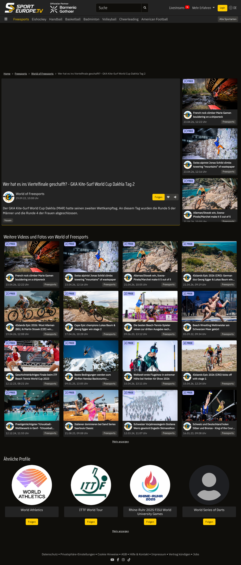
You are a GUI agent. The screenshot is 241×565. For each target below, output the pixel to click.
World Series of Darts (209, 510)
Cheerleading (129, 19)
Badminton (91, 19)
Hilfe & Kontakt (139, 554)
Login (222, 8)
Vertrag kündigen (180, 554)
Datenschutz (50, 554)
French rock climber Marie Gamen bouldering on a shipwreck (212, 114)
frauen (8, 220)
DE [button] (233, 8)
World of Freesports (42, 73)
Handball (55, 19)
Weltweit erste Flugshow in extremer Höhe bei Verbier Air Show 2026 (154, 376)
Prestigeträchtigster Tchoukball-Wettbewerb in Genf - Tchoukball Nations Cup (33, 426)
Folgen (158, 197)
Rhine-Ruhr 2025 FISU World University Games (150, 512)
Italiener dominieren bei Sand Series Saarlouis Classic (94, 426)
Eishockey (39, 19)
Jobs (196, 554)
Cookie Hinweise (108, 554)
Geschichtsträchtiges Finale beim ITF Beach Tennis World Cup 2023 (36, 376)
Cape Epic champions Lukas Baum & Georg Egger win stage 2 (94, 327)
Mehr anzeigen (120, 441)
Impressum (159, 554)
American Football (154, 19)
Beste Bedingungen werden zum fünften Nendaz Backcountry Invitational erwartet (92, 377)
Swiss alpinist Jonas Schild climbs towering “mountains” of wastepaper (214, 164)
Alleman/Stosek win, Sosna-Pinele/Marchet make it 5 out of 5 (212, 214)
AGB (124, 554)
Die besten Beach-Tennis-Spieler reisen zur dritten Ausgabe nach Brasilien (152, 327)
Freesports (21, 19)
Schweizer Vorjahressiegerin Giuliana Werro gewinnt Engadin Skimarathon (154, 426)
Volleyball (109, 19)
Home (7, 73)
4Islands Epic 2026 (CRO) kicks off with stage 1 (212, 376)
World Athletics (32, 510)
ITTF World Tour (91, 510)
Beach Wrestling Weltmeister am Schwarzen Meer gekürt (211, 327)
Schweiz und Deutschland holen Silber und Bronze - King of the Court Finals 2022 (213, 426)
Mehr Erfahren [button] (202, 8)
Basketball (73, 19)
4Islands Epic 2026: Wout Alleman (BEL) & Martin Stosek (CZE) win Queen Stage (34, 327)
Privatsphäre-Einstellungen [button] (77, 554)
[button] (168, 197)
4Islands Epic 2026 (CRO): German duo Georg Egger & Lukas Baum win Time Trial (213, 278)
